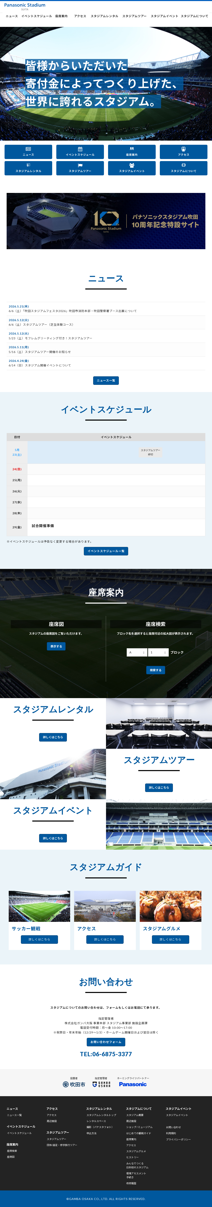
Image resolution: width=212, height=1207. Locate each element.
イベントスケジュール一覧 (106, 547)
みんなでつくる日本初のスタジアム (137, 1164)
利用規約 (171, 1132)
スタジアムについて (194, 20)
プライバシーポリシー (178, 1138)
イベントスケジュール (36, 20)
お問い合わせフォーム (106, 1038)
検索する (155, 666)
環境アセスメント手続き (136, 1174)
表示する (56, 643)
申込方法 (91, 1132)
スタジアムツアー (134, 20)
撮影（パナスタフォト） (100, 1126)
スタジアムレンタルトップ (101, 1114)
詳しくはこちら (53, 734)
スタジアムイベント (164, 20)
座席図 (10, 1156)
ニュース (12, 20)
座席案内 (61, 20)
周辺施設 (52, 1120)
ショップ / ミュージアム (139, 1126)
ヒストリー (132, 1156)
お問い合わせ (173, 1126)
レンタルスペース (96, 1120)
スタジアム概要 (134, 1114)
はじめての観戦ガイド (138, 1132)
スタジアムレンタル (104, 20)
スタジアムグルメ (136, 1150)
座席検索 (12, 1150)
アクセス (80, 20)
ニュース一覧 (106, 377)
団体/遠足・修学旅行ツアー (62, 1144)
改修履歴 (131, 1182)
